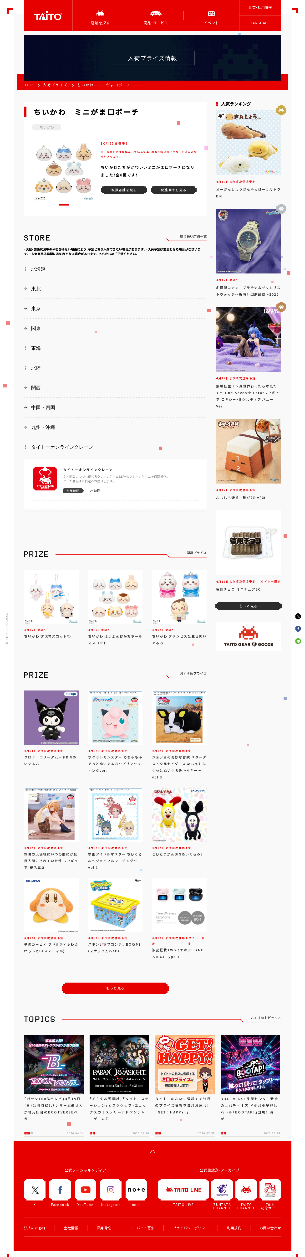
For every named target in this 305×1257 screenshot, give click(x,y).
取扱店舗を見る (124, 189)
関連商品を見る (174, 189)
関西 (36, 387)
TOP (28, 85)
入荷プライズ (55, 85)
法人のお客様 (35, 1228)
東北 (36, 288)
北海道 (38, 269)
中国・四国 (43, 407)
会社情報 (71, 1228)
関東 (36, 328)
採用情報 (104, 1228)
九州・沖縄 (43, 427)
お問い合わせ (270, 1228)
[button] (64, 205)
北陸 (36, 368)
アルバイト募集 (141, 1228)
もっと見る (115, 988)
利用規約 (234, 1228)
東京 (36, 308)
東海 (36, 348)
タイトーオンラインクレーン (62, 447)
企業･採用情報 (260, 7)
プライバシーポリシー (190, 1228)
